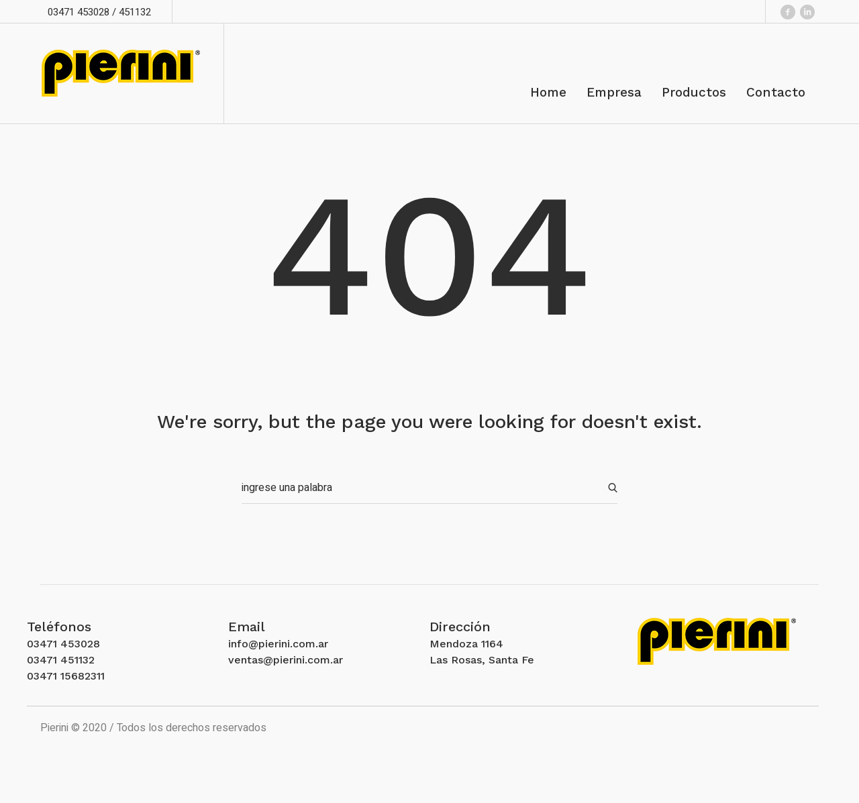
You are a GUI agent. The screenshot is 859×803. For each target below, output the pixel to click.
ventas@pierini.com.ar (285, 659)
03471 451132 (61, 659)
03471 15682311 (66, 676)
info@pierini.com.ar (278, 643)
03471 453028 (63, 643)
